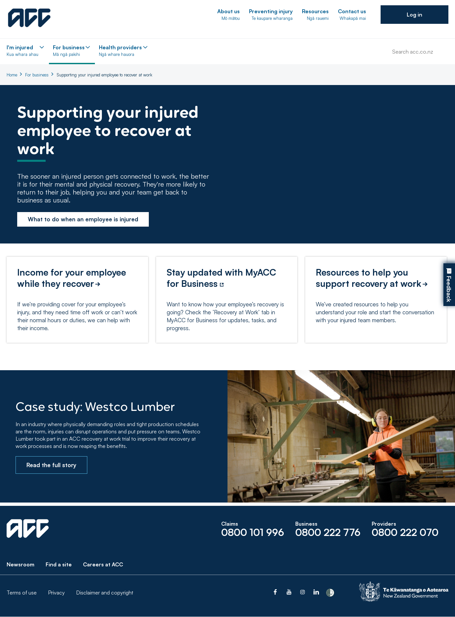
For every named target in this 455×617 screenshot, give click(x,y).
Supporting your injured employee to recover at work (104, 74)
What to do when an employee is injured (83, 219)
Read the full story (51, 465)
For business (37, 74)
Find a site (59, 564)
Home (12, 74)
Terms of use (22, 593)
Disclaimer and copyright (104, 593)
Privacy (56, 593)
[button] (414, 14)
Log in (414, 14)
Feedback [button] (448, 289)
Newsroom (20, 564)
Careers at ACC (103, 564)
